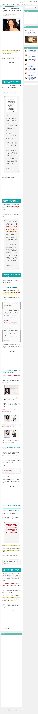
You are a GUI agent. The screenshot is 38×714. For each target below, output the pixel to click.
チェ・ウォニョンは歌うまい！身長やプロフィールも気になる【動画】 (32, 74)
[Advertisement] (11, 41)
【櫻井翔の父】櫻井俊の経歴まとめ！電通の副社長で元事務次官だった (32, 69)
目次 (8, 4)
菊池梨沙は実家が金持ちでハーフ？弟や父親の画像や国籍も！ (32, 56)
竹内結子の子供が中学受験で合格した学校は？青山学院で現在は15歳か (32, 51)
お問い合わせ (12, 4)
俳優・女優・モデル (5, 15)
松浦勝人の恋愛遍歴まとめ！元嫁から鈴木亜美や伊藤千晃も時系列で (32, 65)
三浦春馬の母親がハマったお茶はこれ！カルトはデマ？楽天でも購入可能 (32, 60)
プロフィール (3, 4)
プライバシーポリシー (30, 4)
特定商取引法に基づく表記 (21, 4)
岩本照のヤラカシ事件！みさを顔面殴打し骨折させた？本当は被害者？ (32, 78)
